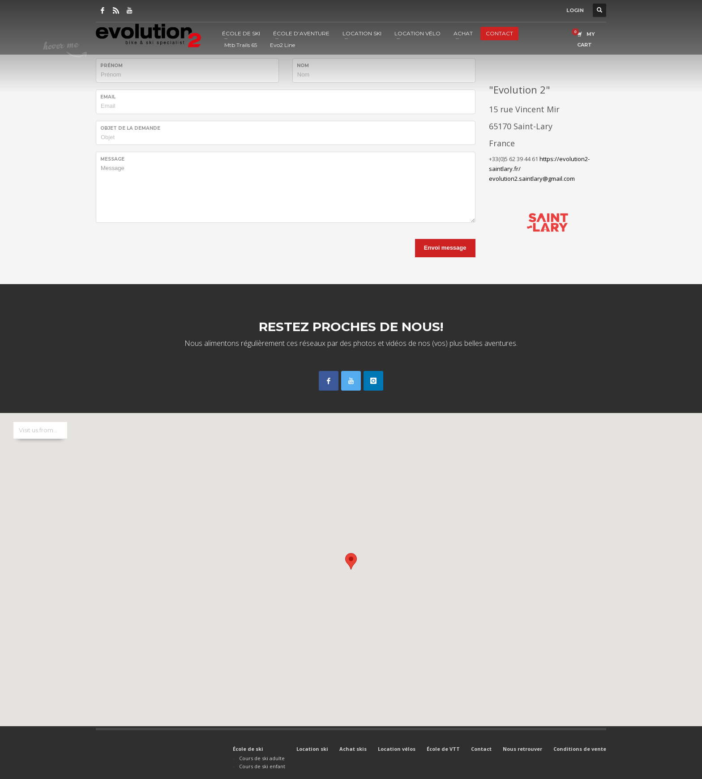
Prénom (111, 65)
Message (112, 159)
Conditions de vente (579, 748)
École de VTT (443, 748)
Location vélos (396, 748)
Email (108, 97)
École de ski (248, 748)
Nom (303, 65)
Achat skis (353, 748)
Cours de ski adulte (262, 758)
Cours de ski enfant (262, 766)
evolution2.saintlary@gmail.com (532, 179)
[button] (351, 561)
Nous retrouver (522, 748)
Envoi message (445, 247)
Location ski (312, 748)
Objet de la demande (130, 128)
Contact (481, 748)
